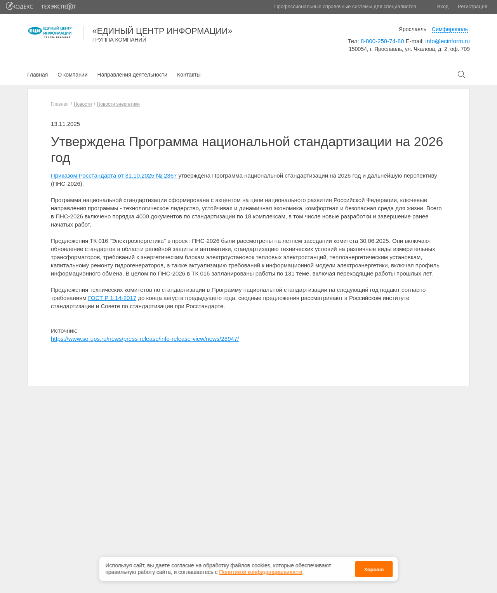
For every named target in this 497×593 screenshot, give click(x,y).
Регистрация (472, 6)
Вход (442, 6)
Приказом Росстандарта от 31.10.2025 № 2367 (114, 175)
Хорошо (374, 567)
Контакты (188, 75)
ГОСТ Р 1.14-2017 (112, 298)
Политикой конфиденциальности (260, 570)
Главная (37, 75)
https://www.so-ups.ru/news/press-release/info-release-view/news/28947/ (145, 338)
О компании (72, 75)
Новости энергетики (118, 104)
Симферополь (450, 29)
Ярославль (412, 29)
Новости (83, 104)
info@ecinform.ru (448, 41)
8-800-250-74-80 (382, 41)
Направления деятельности (132, 75)
